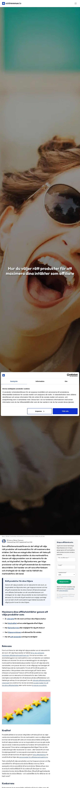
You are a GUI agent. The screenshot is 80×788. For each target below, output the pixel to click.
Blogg (3, 537)
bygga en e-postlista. (39, 686)
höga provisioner (14, 633)
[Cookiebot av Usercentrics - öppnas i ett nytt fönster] (68, 375)
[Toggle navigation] (75, 4)
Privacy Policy (65, 597)
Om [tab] (66, 381)
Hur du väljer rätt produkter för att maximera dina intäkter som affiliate (27, 537)
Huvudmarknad (62, 573)
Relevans (7, 647)
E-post (59, 566)
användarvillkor (69, 590)
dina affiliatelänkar (39, 756)
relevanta (10, 620)
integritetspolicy (63, 592)
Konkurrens (8, 784)
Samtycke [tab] (14, 381)
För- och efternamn (63, 558)
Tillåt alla (65, 411)
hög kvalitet (12, 624)
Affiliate (7, 537)
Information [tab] (40, 381)
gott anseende (15, 638)
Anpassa (39, 411)
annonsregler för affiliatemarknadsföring (33, 758)
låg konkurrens (13, 629)
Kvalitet (6, 731)
